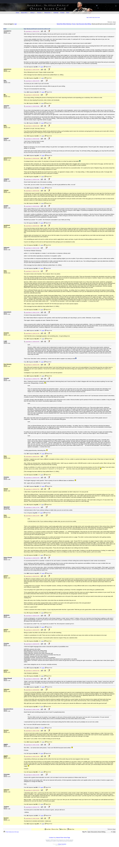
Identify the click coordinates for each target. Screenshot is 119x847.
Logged (41, 66)
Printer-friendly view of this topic (11, 831)
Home (17, 12)
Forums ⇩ (40, 12)
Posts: (26, 66)
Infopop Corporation (62, 844)
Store (67, 12)
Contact (62, 12)
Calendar (55, 12)
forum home (97, 17)
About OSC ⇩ (24, 12)
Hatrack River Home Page (63, 837)
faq (93, 17)
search (90, 17)
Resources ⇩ (48, 12)
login (88, 17)
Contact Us (52, 837)
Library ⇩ (32, 12)
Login (15, 24)
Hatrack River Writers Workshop (64, 24)
